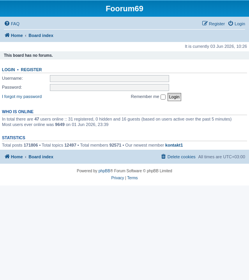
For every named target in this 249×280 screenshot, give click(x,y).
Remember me (148, 97)
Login (8, 69)
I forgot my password (22, 96)
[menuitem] (11, 23)
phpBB (104, 171)
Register (31, 69)
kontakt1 (174, 145)
